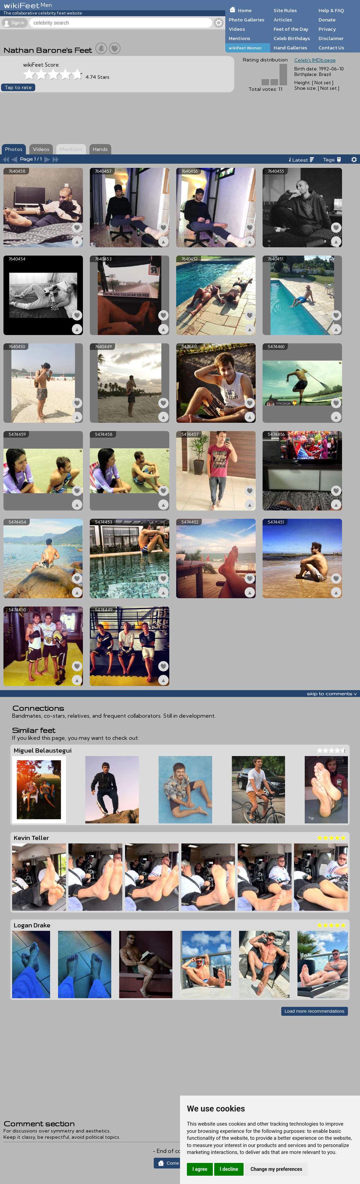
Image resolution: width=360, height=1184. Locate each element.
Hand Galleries (290, 47)
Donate (327, 19)
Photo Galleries (246, 19)
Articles (283, 19)
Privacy (327, 29)
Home (245, 10)
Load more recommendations (314, 1011)
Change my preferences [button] (276, 1169)
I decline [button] (229, 1169)
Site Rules (285, 10)
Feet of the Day (291, 29)
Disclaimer (331, 38)
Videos (237, 29)
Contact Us (331, 47)
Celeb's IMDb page (315, 60)
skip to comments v (332, 693)
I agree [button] (199, 1169)
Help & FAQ (331, 10)
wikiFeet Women (245, 48)
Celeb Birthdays (292, 38)
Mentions (239, 38)
